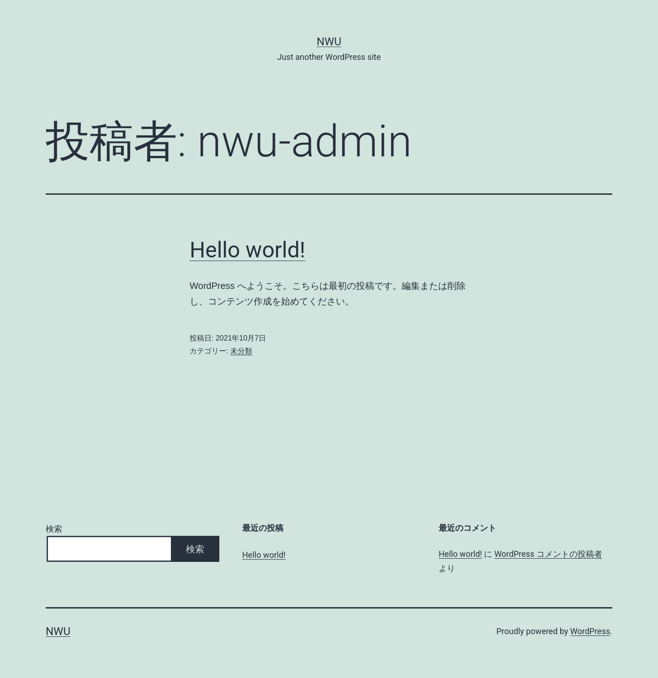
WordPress (590, 631)
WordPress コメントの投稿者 (548, 554)
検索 (54, 529)
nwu (329, 41)
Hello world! (247, 250)
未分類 (241, 351)
